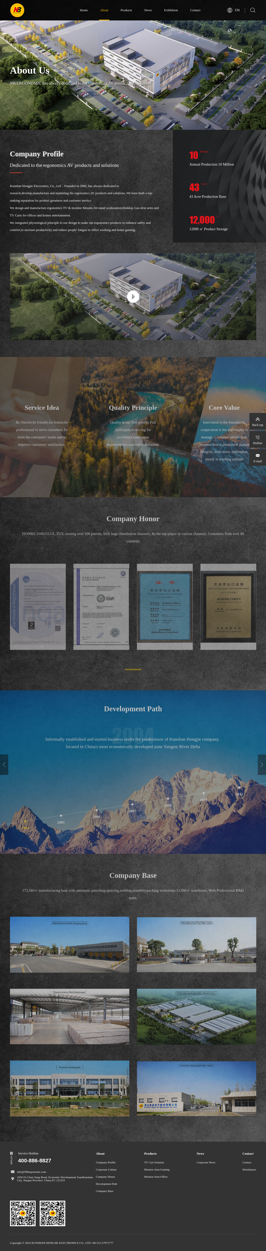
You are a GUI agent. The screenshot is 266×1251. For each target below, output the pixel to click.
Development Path (106, 1183)
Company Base (104, 1190)
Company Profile (106, 1162)
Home (84, 10)
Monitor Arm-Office (155, 1176)
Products (126, 10)
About (104, 10)
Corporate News (206, 1162)
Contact (195, 10)
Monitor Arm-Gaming (156, 1169)
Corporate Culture (106, 1169)
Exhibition (171, 10)
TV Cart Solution (154, 1162)
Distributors (249, 1169)
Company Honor (105, 1176)
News (148, 10)
